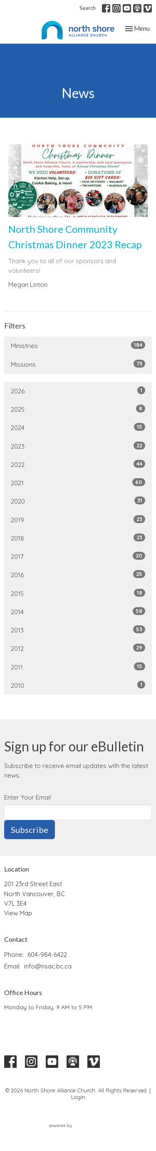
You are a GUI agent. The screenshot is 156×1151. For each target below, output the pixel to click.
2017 (78, 556)
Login (78, 1097)
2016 (78, 574)
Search (87, 8)
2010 (78, 685)
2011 (78, 666)
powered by (78, 1126)
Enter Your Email (27, 797)
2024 (78, 427)
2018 (78, 538)
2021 (78, 482)
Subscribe (29, 830)
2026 (78, 390)
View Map (18, 913)
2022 (78, 464)
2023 (78, 446)
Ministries (78, 345)
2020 (78, 500)
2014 (78, 611)
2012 (78, 648)
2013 (78, 629)
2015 (78, 593)
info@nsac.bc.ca (48, 966)
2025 (78, 409)
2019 (78, 519)
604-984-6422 (47, 954)
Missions (78, 364)
